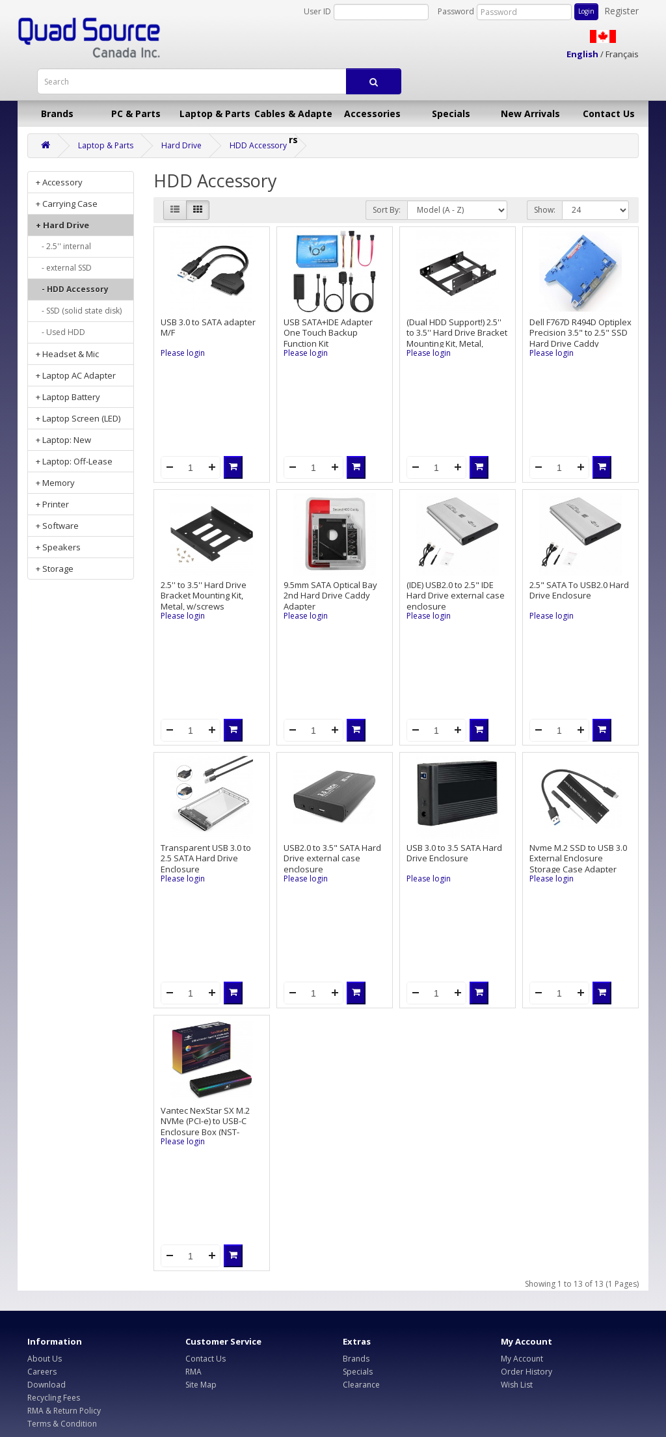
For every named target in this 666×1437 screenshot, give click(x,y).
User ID (317, 11)
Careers (42, 1371)
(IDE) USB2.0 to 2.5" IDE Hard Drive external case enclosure (455, 595)
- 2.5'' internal (63, 246)
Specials (451, 113)
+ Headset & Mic (67, 354)
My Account (522, 1358)
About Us (44, 1358)
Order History (526, 1371)
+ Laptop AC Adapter (76, 375)
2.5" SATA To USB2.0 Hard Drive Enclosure (579, 590)
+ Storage (54, 568)
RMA (193, 1371)
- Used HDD (60, 332)
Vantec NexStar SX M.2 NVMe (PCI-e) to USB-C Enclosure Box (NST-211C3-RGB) (205, 1127)
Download (46, 1384)
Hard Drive (181, 145)
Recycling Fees (53, 1397)
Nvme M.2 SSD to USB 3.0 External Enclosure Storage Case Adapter (578, 858)
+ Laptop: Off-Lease (74, 461)
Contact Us (609, 113)
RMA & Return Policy (64, 1410)
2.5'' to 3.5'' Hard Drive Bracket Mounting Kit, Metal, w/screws (203, 595)
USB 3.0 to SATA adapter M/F (208, 327)
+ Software (57, 525)
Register (621, 11)
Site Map (201, 1384)
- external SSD (64, 267)
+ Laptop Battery (68, 397)
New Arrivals (530, 113)
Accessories (372, 113)
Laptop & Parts (215, 113)
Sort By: (387, 209)
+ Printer (52, 504)
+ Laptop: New (63, 440)
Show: (544, 209)
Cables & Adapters (293, 117)
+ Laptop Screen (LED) (78, 418)
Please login (183, 352)
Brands (57, 113)
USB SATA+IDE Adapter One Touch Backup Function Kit (328, 332)
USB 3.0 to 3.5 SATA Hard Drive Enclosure (454, 853)
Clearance (361, 1384)
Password (456, 11)
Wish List (517, 1384)
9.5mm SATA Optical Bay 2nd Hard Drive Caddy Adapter (330, 595)
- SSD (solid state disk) (79, 310)
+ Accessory (59, 182)
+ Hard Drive (62, 225)
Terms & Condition (62, 1423)
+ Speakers (58, 547)
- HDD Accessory (72, 289)
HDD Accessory (258, 145)
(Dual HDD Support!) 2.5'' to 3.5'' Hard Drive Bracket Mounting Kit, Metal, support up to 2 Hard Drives (456, 343)
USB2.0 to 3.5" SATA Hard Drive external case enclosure (332, 858)
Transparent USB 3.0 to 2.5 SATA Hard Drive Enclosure (206, 858)
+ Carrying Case (67, 203)
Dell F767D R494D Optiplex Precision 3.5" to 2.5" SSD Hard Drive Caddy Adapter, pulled (580, 338)
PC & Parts (136, 113)
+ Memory (55, 483)
